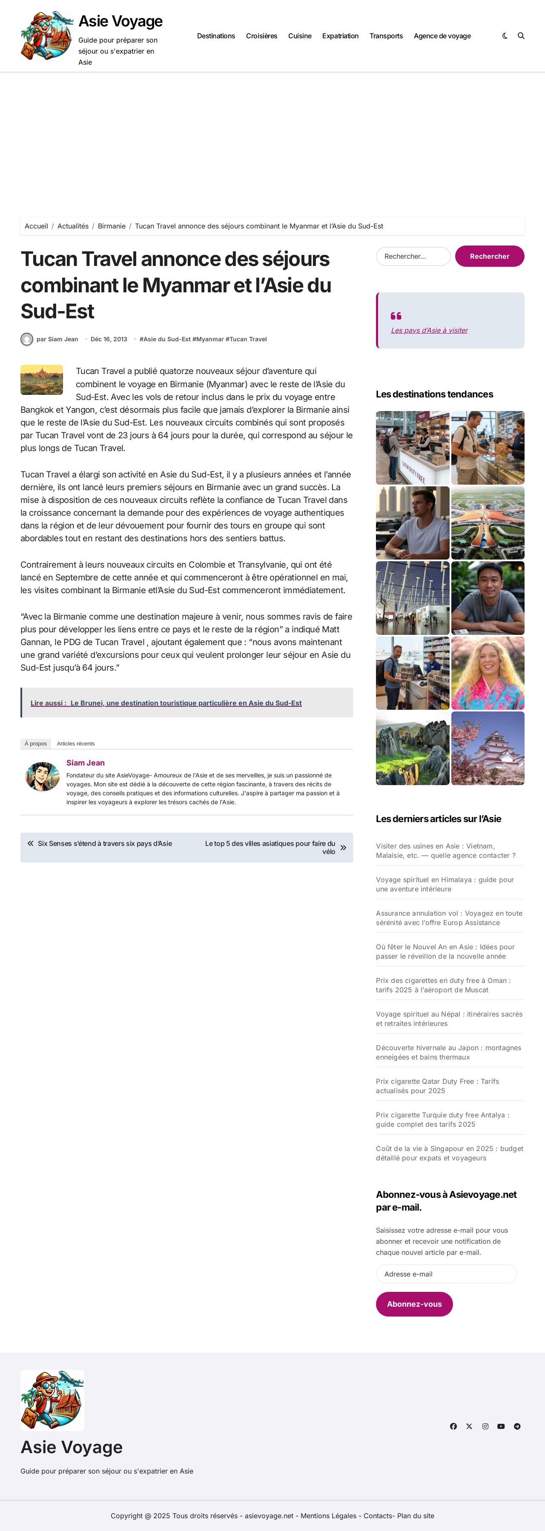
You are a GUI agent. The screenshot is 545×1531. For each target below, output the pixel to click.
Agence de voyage (442, 35)
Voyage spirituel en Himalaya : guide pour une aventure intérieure (445, 884)
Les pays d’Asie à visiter (429, 330)
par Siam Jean (49, 343)
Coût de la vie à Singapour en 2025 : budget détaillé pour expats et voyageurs (449, 1153)
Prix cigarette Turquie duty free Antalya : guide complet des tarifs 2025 (442, 1119)
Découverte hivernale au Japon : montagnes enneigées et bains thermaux (448, 1052)
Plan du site (415, 1515)
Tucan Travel (248, 343)
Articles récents (76, 747)
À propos (36, 747)
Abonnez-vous (414, 1304)
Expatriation (340, 35)
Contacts (378, 1515)
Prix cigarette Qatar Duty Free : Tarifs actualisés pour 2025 (437, 1086)
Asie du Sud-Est (167, 343)
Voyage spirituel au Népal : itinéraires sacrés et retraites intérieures (449, 1019)
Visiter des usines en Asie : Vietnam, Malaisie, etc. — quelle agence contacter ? (445, 851)
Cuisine (300, 35)
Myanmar (210, 343)
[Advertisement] (272, 136)
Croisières (261, 35)
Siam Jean (85, 766)
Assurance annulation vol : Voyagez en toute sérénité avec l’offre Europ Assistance (449, 918)
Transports (386, 35)
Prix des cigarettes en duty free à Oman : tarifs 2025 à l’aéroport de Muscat (443, 985)
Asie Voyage (121, 20)
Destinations (216, 35)
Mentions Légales (330, 1515)
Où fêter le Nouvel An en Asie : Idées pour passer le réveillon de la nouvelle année (445, 951)
